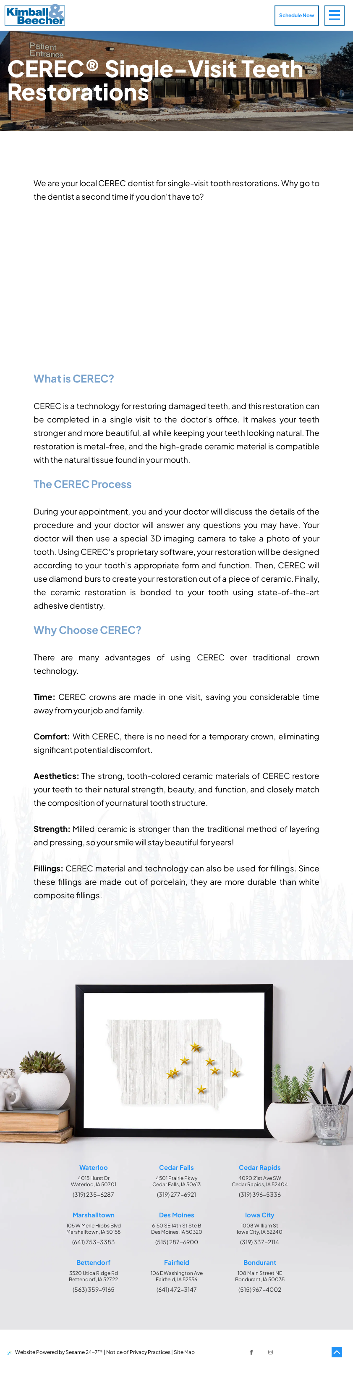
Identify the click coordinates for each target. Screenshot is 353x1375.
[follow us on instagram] (270, 1352)
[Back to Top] (336, 1352)
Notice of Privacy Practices (138, 1352)
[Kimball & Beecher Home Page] (35, 15)
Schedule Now (296, 15)
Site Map (184, 1352)
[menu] (338, 15)
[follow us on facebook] (251, 1352)
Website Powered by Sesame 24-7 (55, 1352)
